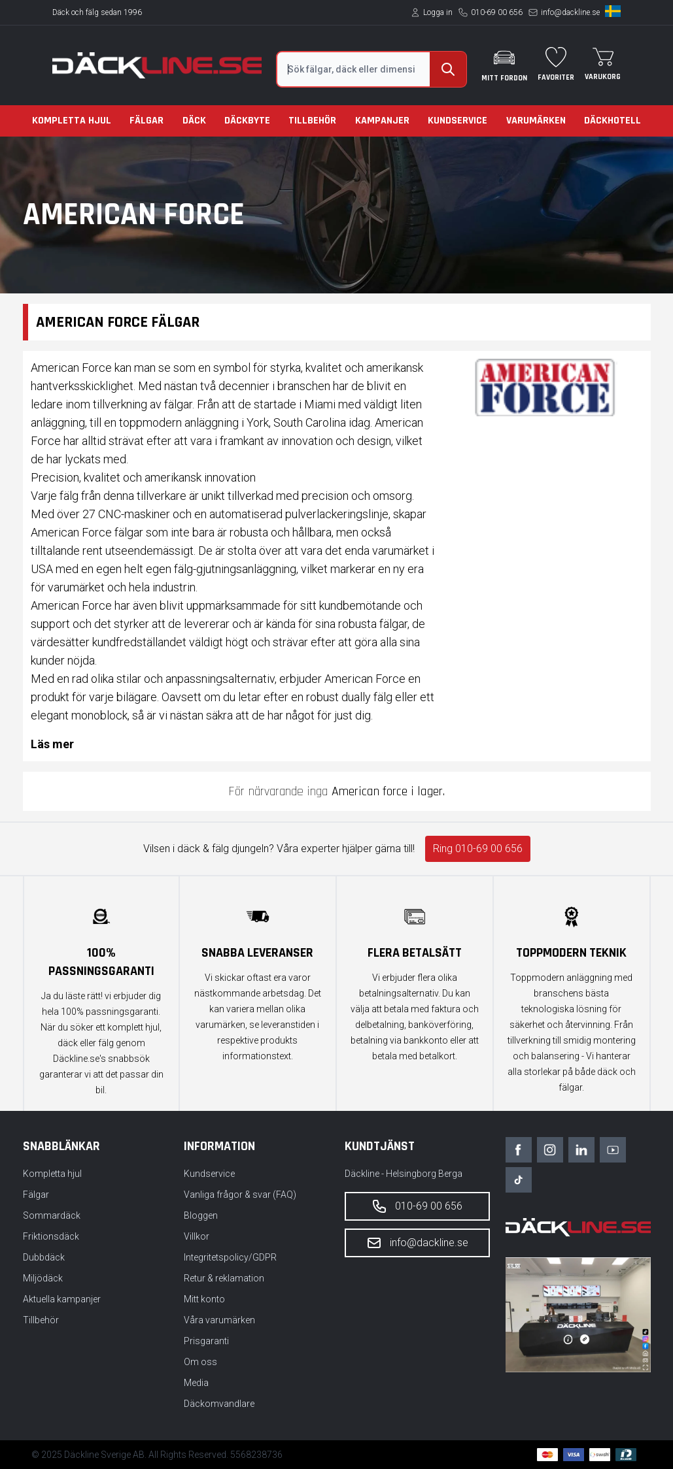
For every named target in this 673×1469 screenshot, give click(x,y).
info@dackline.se (570, 12)
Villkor (196, 1236)
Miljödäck (43, 1278)
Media (196, 1383)
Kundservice (457, 120)
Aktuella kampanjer (62, 1299)
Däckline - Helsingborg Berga (403, 1173)
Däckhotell (612, 120)
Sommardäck (51, 1215)
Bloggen (201, 1215)
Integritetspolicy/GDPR (230, 1257)
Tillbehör (312, 120)
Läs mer (52, 744)
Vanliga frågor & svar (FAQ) (240, 1194)
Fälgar (146, 120)
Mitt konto (204, 1299)
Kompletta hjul (71, 120)
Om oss (200, 1362)
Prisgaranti (206, 1341)
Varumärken (536, 120)
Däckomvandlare (219, 1403)
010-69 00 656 (497, 12)
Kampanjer (382, 120)
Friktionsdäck (51, 1236)
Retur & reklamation (224, 1278)
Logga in (438, 12)
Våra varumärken (219, 1320)
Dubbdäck (44, 1257)
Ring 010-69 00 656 (478, 848)
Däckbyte (247, 120)
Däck (194, 120)
